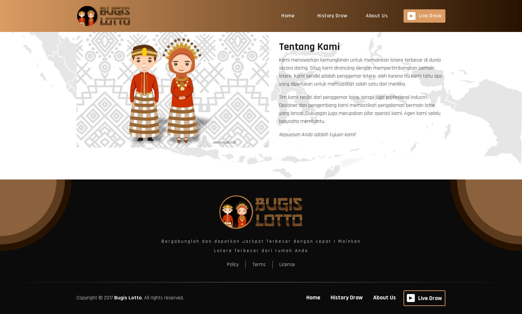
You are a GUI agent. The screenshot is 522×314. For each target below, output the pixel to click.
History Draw (332, 15)
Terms (259, 264)
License (287, 264)
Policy (233, 264)
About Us (377, 15)
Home (287, 15)
